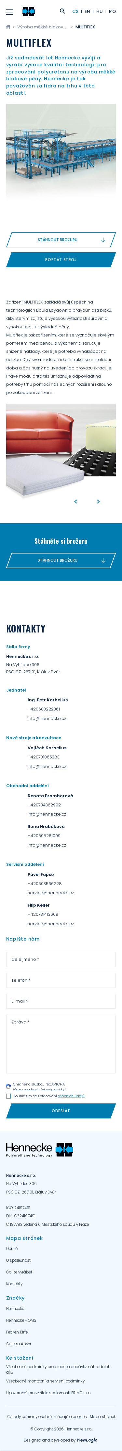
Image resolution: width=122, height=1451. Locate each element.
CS (75, 11)
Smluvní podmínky (52, 1089)
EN (87, 11)
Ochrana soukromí (26, 1089)
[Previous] (75, 501)
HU (99, 11)
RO (112, 11)
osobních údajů (71, 1096)
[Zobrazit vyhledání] (62, 11)
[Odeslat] (61, 1111)
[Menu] (9, 11)
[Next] (98, 501)
